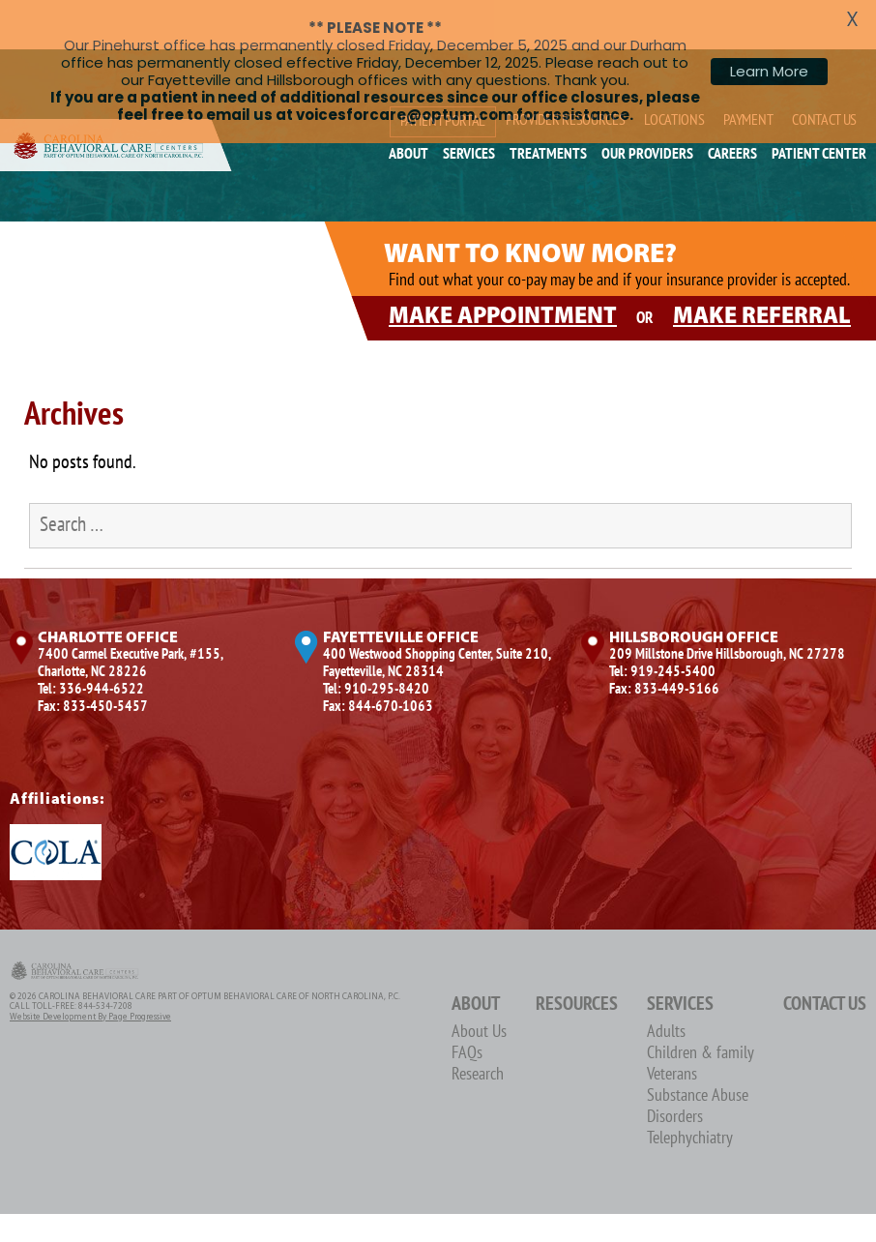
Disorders (675, 1074)
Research (478, 1031)
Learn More (769, 71)
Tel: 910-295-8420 (376, 646)
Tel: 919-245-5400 (662, 629)
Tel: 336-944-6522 (91, 646)
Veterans (672, 1031)
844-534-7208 (105, 964)
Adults (666, 989)
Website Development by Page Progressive (90, 973)
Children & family (700, 1010)
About (476, 961)
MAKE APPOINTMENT (503, 273)
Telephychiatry (690, 1095)
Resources (577, 961)
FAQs (467, 1010)
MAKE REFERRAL (762, 273)
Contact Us (824, 961)
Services (680, 961)
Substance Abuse (697, 1053)
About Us (479, 989)
